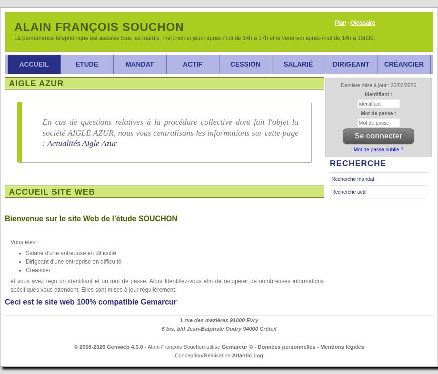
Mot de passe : (378, 113)
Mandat (140, 64)
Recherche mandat (352, 179)
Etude (87, 64)
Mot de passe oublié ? (378, 149)
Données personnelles (287, 347)
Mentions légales (342, 347)
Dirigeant (351, 64)
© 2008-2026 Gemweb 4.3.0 (108, 347)
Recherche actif (349, 192)
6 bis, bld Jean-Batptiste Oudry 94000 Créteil (218, 329)
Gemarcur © (237, 347)
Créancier (404, 64)
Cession (245, 64)
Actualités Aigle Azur (82, 143)
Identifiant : (378, 94)
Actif (192, 64)
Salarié (298, 64)
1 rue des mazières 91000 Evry (219, 320)
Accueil (34, 64)
